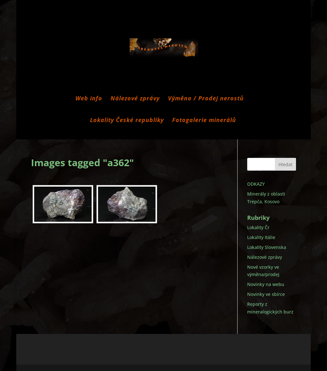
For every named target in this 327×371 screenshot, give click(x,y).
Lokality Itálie (261, 237)
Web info (88, 99)
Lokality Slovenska (266, 247)
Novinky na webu (265, 284)
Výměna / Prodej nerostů (206, 99)
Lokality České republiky (127, 121)
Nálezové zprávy (135, 99)
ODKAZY (256, 184)
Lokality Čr (258, 227)
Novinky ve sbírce (266, 294)
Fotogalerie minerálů (204, 121)
